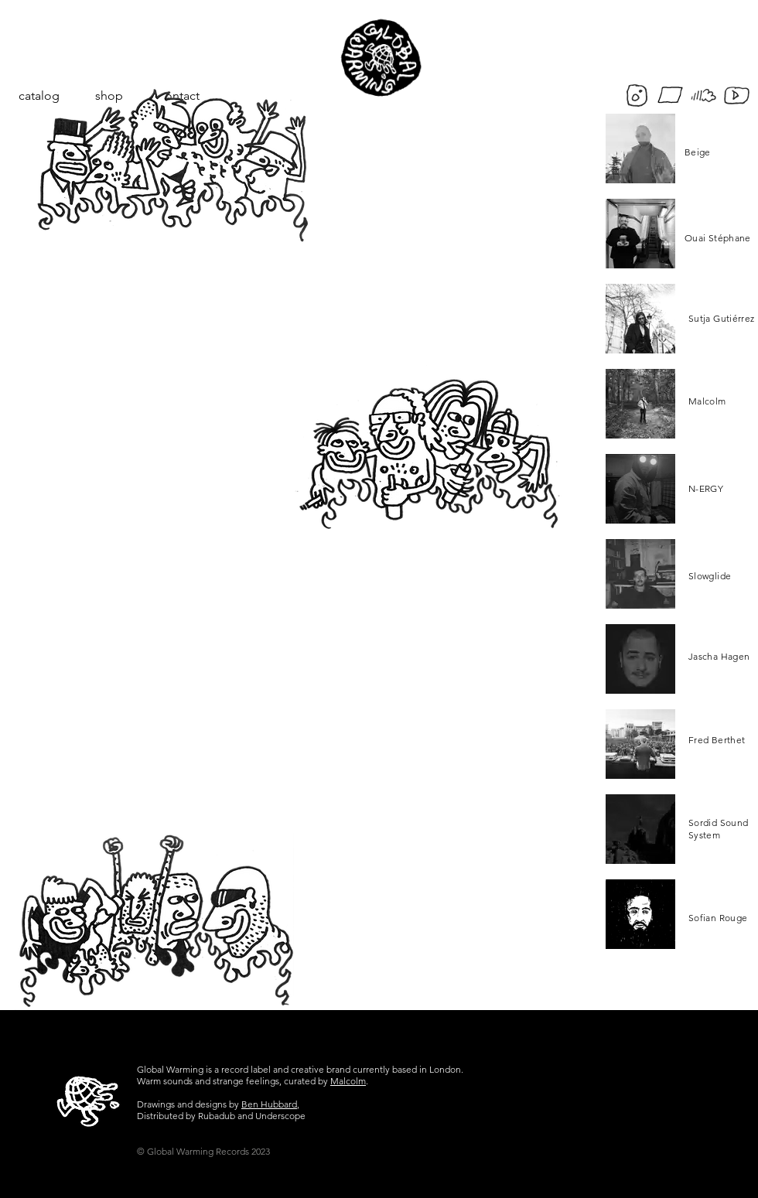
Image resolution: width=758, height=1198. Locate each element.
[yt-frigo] (736, 95)
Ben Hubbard (269, 1104)
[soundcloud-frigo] (703, 95)
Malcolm (348, 1081)
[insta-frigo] (637, 95)
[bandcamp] (670, 95)
